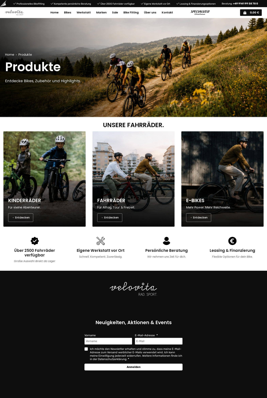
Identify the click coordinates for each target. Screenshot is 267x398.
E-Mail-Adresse (145, 335)
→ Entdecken (21, 218)
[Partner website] (200, 12)
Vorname (90, 335)
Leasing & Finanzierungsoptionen (198, 3)
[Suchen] (220, 12)
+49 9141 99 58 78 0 (245, 3)
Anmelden (133, 367)
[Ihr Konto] (235, 12)
